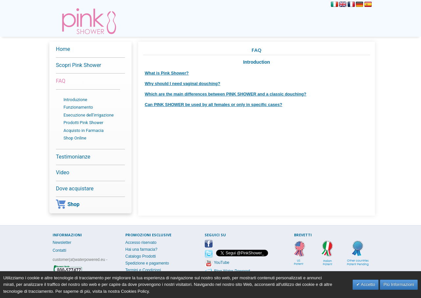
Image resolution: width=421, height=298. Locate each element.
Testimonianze (73, 157)
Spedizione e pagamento (147, 263)
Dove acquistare (74, 188)
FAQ (60, 81)
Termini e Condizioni (143, 270)
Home (63, 49)
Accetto (367, 284)
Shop (68, 205)
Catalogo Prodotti (140, 256)
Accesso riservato (141, 242)
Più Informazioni (399, 284)
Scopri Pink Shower (78, 65)
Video (62, 172)
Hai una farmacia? (141, 249)
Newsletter (62, 242)
